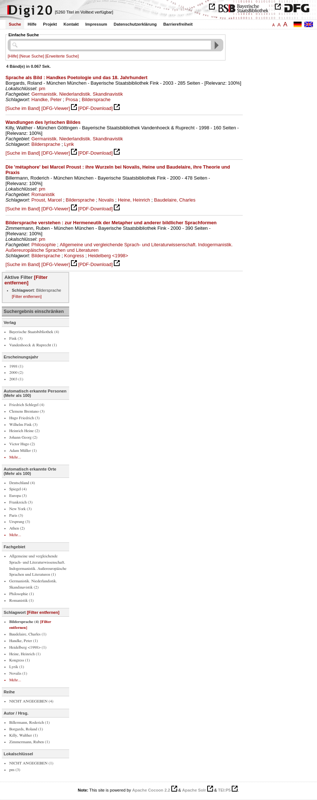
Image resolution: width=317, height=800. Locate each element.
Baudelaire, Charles (174, 200)
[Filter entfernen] (26, 279)
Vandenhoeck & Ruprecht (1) (33, 345)
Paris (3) (16, 515)
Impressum (96, 24)
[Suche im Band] (22, 108)
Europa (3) (18, 496)
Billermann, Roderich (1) (29, 722)
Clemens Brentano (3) (27, 411)
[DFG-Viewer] (55, 108)
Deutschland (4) (22, 483)
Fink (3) (15, 338)
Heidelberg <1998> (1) (27, 647)
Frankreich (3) (21, 502)
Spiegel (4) (18, 489)
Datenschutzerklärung (135, 24)
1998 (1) (16, 366)
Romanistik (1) (21, 600)
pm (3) (14, 770)
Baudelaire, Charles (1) (27, 634)
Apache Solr (194, 790)
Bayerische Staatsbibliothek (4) (34, 332)
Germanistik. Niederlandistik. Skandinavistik (77, 94)
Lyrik (69, 144)
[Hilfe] (13, 56)
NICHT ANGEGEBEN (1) (31, 763)
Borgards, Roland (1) (26, 729)
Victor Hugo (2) (22, 444)
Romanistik (43, 194)
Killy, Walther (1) (23, 735)
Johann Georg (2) (23, 437)
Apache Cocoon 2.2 (151, 790)
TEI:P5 (224, 790)
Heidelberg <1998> (108, 255)
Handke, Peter (46, 99)
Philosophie (43, 244)
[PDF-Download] (95, 108)
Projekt (50, 24)
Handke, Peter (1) (23, 641)
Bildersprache (96, 99)
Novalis (106, 200)
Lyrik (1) (16, 667)
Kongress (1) (19, 660)
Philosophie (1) (21, 594)
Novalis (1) (18, 673)
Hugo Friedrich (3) (24, 418)
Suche (15, 24)
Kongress (74, 255)
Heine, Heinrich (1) (25, 654)
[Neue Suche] (31, 56)
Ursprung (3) (19, 522)
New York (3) (20, 509)
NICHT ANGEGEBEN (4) (31, 701)
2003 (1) (16, 379)
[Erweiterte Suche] (62, 56)
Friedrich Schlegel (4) (26, 405)
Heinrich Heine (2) (24, 431)
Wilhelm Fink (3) (23, 425)
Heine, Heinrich (134, 200)
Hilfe (31, 24)
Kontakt (71, 24)
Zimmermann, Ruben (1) (29, 742)
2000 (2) (16, 372)
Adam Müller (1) (23, 451)
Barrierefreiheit (178, 24)
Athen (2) (17, 528)
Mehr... (15, 457)
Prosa (72, 99)
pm (42, 88)
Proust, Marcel (46, 200)
